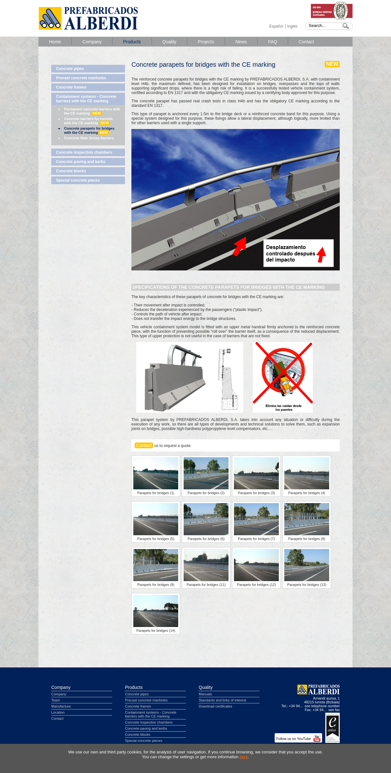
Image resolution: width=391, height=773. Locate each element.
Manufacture (61, 706)
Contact (306, 41)
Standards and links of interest (222, 700)
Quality (169, 41)
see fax (334, 710)
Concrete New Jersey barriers (89, 138)
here (243, 756)
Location (58, 712)
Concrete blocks (71, 171)
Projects (206, 41)
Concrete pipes (70, 68)
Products (132, 41)
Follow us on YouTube (298, 739)
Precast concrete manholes (81, 78)
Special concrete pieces (78, 180)
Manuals (205, 694)
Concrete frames (71, 87)
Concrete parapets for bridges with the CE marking (89, 130)
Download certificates (215, 706)
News (241, 41)
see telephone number (322, 706)
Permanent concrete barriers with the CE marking (92, 111)
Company (92, 41)
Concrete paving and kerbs (80, 161)
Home (55, 41)
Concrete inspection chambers (84, 152)
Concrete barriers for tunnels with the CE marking (88, 121)
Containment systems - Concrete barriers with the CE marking (86, 98)
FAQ (272, 41)
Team (55, 700)
